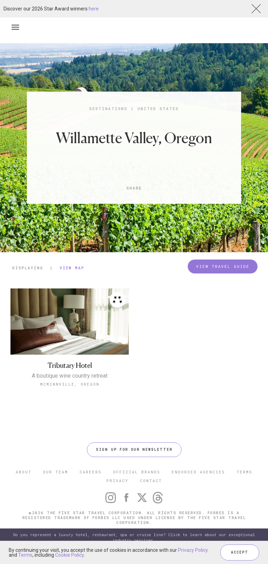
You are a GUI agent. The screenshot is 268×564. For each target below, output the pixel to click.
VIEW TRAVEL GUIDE (223, 266)
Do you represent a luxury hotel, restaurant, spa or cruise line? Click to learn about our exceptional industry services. (134, 537)
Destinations (108, 108)
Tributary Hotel (69, 366)
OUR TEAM (55, 471)
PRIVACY (117, 480)
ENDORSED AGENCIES (198, 471)
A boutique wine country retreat (69, 376)
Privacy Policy (193, 550)
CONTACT (151, 480)
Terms (25, 555)
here (94, 8)
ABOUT (23, 471)
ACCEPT (239, 552)
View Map (72, 267)
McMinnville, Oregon (69, 384)
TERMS (244, 471)
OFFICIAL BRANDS (136, 471)
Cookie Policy (69, 555)
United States (158, 108)
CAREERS (91, 471)
